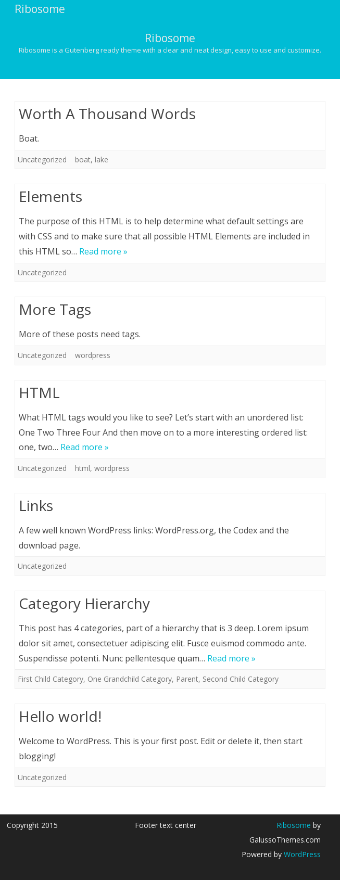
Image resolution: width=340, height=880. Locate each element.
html (82, 468)
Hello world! (60, 716)
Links (36, 505)
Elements (50, 196)
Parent (187, 679)
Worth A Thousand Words (107, 113)
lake (101, 159)
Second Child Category (241, 679)
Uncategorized (42, 159)
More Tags (55, 309)
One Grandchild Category (129, 679)
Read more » (103, 251)
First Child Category (50, 679)
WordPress (301, 854)
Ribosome (170, 38)
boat (83, 159)
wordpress (92, 355)
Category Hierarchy (84, 603)
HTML (39, 392)
